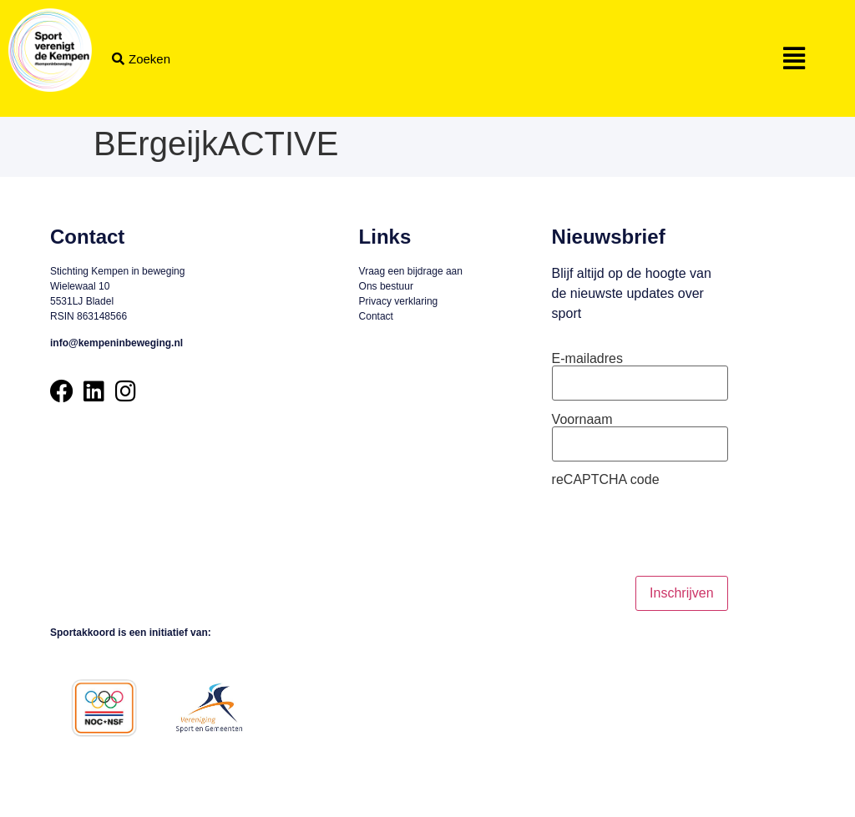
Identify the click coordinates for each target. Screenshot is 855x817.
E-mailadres (587, 359)
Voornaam (582, 419)
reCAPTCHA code (606, 480)
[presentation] (679, 531)
